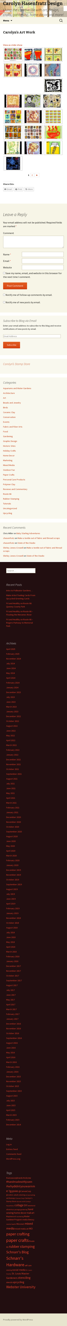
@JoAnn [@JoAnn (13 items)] (9, 1195)
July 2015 (10, 1100)
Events (6, 422)
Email (7, 260)
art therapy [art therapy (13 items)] (10, 1198)
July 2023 (10, 697)
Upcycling (7, 513)
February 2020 (12, 860)
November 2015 (13, 1081)
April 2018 (10, 946)
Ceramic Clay (9, 412)
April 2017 (10, 1004)
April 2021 (10, 798)
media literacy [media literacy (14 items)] (28, 1219)
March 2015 (11, 1115)
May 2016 (10, 1052)
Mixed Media (9, 465)
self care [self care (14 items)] (28, 1265)
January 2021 (12, 812)
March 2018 (11, 951)
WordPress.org (13, 1158)
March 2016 (11, 1062)
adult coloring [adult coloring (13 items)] (19, 1195)
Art (4, 397)
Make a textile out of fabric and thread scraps (39, 538)
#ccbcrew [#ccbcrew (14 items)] (27, 1178)
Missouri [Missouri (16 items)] (20, 1223)
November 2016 (13, 1028)
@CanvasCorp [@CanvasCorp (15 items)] (25, 1191)
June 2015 (11, 1105)
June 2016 (11, 1047)
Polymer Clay (9, 484)
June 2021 (11, 788)
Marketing (7, 460)
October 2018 (12, 922)
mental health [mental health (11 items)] (11, 1224)
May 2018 (10, 942)
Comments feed (13, 1154)
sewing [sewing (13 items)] (9, 1270)
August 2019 (12, 889)
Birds (5, 407)
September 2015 (14, 1091)
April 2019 (10, 903)
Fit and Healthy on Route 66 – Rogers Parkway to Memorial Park (19, 622)
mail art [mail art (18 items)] (30, 1212)
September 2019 (14, 884)
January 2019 (12, 913)
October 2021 (12, 769)
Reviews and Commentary (15, 489)
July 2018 (10, 932)
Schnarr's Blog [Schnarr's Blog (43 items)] (17, 1252)
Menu (6, 20)
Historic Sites (9, 446)
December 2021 (13, 759)
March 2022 (11, 745)
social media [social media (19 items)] (18, 1269)
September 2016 (14, 1038)
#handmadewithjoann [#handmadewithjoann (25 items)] (19, 1181)
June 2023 (11, 701)
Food (5, 431)
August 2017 (12, 985)
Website (7, 267)
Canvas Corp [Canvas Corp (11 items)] (20, 1198)
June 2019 (11, 898)
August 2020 (12, 836)
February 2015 (12, 1119)
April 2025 (10, 649)
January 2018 (12, 961)
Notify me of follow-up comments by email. (29, 294)
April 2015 (10, 1110)
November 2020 (13, 822)
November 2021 (13, 764)
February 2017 (12, 1014)
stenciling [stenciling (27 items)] (24, 1278)
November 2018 (13, 918)
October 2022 (12, 721)
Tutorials (7, 503)
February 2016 (12, 1067)
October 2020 (12, 826)
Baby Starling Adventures (28, 533)
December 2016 (13, 1023)
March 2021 (11, 802)
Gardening (8, 436)
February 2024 (12, 682)
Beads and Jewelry (12, 402)
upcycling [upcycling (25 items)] (18, 1282)
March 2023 (11, 706)
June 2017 (11, 994)
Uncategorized (10, 508)
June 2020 (11, 841)
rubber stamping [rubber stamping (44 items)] (22, 1246)
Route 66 (7, 494)
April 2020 (10, 850)
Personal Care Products (14, 479)
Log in (9, 1144)
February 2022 (12, 750)
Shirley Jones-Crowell (13, 547)
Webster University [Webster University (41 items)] (20, 1287)
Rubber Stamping (11, 498)
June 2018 (11, 937)
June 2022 (11, 730)
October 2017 (12, 975)
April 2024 (10, 677)
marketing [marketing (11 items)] (20, 1217)
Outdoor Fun (9, 470)
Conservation (9, 417)
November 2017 (13, 970)
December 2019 (13, 870)
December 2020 (13, 817)
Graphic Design (10, 441)
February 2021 (12, 807)
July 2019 (10, 894)
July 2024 (10, 663)
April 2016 (10, 1057)
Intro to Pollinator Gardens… (19, 590)
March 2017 (11, 1009)
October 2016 (12, 1033)
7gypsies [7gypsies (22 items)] (13, 1191)
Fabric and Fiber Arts (12, 426)
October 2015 (12, 1086)
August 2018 (12, 927)
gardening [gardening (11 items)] (23, 1210)
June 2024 (11, 668)
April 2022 (10, 740)
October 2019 (12, 879)
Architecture (9, 393)
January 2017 (12, 1019)
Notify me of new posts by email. (23, 302)
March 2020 (11, 855)
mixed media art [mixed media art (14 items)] (22, 1228)
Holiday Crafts (9, 450)
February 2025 (12, 653)
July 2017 (10, 990)
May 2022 (10, 735)
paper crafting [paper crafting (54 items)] (18, 1233)
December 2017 (13, 966)
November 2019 (13, 874)
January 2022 (12, 754)
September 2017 (14, 980)
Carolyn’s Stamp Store (16, 364)
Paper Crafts (8, 474)
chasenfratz (8, 538)
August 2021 (12, 778)
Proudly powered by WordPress (18, 1319)
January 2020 (12, 865)
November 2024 (13, 658)
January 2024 (12, 687)
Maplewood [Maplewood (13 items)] (11, 1216)
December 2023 (13, 692)
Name (7, 254)
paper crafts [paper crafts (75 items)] (17, 1240)
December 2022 (13, 716)
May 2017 (10, 999)
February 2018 (12, 956)
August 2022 (12, 726)
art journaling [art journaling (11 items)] (30, 1195)
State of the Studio (26, 543)
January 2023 (12, 711)
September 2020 (14, 831)
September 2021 (14, 774)
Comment (8, 233)
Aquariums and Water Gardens (17, 388)
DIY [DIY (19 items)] (25, 1205)
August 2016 (12, 1043)
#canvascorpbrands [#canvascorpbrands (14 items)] (14, 1178)
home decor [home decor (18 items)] (20, 1212)
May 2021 (10, 793)
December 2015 (13, 1076)
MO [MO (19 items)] (31, 1228)
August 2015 (12, 1095)
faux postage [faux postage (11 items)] (15, 1210)
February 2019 (12, 908)
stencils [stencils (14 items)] (9, 1282)
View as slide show (12, 44)
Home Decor (9, 455)
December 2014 (13, 1124)
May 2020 (10, 846)
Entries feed (12, 1149)
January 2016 (12, 1071)
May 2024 (10, 673)
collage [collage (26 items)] (18, 1205)
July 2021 (10, 783)
